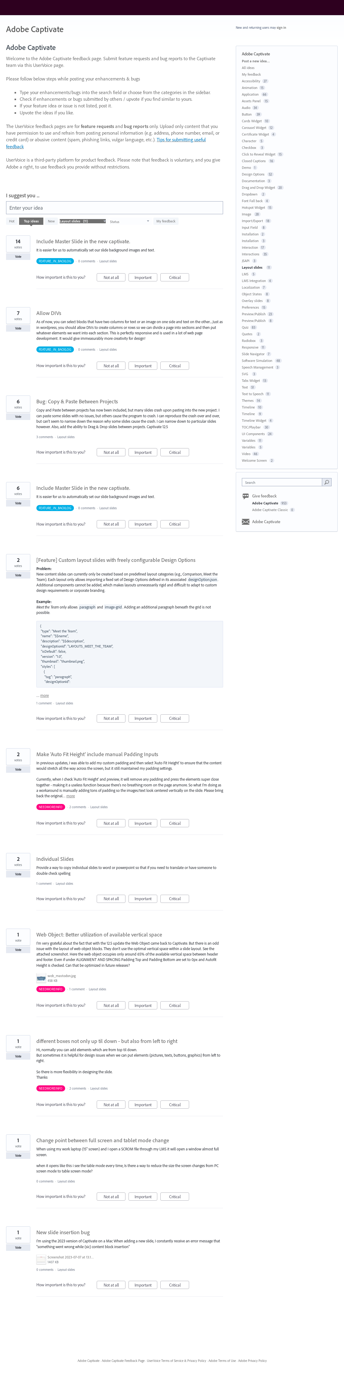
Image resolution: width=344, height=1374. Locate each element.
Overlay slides (253, 300)
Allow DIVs (48, 313)
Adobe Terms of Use (222, 1361)
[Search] (327, 482)
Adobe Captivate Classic (270, 509)
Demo (246, 167)
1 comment (44, 703)
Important (146, 278)
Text (245, 387)
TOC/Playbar (252, 427)
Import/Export (252, 220)
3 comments (44, 437)
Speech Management (257, 367)
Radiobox (249, 340)
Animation (249, 87)
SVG (246, 374)
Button (247, 114)
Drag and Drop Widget (258, 187)
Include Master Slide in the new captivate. (83, 241)
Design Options (254, 174)
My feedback (165, 221)
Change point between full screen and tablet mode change (102, 1140)
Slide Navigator (253, 354)
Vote (18, 256)
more (44, 695)
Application (250, 94)
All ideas (248, 67)
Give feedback (264, 496)
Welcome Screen (255, 460)
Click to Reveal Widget (259, 154)
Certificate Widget (255, 134)
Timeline (248, 407)
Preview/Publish (254, 314)
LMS (245, 274)
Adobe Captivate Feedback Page (123, 1361)
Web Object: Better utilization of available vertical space (99, 934)
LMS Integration (254, 280)
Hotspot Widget (253, 207)
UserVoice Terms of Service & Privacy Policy (176, 1361)
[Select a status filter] (129, 221)
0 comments (86, 261)
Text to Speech (252, 394)
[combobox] (283, 482)
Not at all (115, 278)
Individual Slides (55, 858)
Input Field (250, 227)
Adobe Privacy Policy (252, 1361)
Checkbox (250, 147)
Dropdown (250, 194)
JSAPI (246, 260)
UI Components (253, 433)
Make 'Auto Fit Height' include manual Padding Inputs (97, 754)
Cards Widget (252, 121)
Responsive (250, 347)
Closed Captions (254, 161)
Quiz (245, 327)
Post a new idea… (256, 61)
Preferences (250, 307)
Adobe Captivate (265, 503)
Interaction (250, 247)
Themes (248, 400)
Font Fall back (252, 200)
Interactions (251, 254)
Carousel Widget (254, 127)
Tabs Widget (251, 380)
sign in (281, 27)
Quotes (248, 334)
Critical (179, 278)
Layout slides (109, 261)
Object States (252, 294)
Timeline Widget (254, 420)
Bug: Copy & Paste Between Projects (77, 401)
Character (249, 141)
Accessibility (251, 81)
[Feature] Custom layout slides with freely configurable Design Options (115, 559)
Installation (250, 234)
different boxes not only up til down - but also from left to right (106, 1041)
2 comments (77, 807)
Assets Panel (252, 101)
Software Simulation (257, 360)
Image (247, 214)
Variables (248, 440)
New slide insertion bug (63, 1232)
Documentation (253, 181)
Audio (246, 107)
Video (246, 453)
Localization (251, 287)
